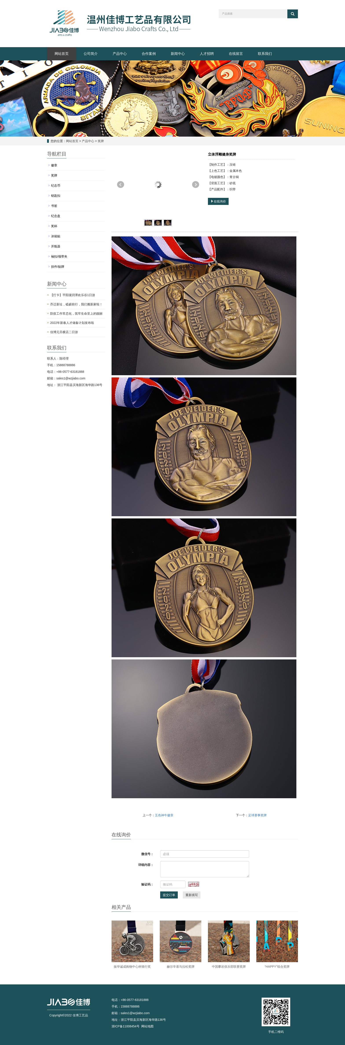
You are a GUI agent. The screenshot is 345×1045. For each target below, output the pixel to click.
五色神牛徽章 (164, 815)
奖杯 (54, 226)
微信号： (147, 854)
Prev (120, 184)
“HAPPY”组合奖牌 (277, 966)
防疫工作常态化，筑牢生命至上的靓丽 (76, 313)
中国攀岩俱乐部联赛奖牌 (229, 966)
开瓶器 (55, 246)
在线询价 (218, 201)
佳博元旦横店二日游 (64, 332)
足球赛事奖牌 (257, 815)
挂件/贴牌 (57, 266)
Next (195, 184)
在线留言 (236, 54)
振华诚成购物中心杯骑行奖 (132, 966)
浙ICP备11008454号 (126, 1026)
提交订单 (169, 895)
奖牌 (100, 141)
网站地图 (147, 1026)
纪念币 (55, 185)
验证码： (147, 884)
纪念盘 (55, 216)
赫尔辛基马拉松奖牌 (181, 966)
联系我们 (265, 54)
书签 (54, 206)
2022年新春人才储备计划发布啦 (72, 323)
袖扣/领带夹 (59, 256)
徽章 (54, 165)
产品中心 (120, 54)
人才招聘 (207, 54)
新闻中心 (178, 54)
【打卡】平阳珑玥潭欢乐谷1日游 (72, 295)
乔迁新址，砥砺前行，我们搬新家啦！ (76, 304)
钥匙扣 (55, 195)
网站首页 (62, 54)
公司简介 (91, 54)
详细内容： (146, 865)
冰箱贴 (55, 236)
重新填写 (191, 895)
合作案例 (149, 54)
